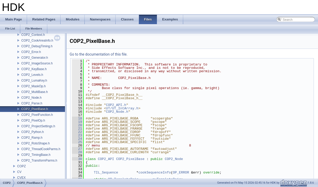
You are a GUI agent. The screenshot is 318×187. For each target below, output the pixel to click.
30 (77, 159)
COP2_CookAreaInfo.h (37, 40)
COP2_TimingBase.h (35, 155)
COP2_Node (174, 159)
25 (77, 142)
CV (19, 172)
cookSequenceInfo (154, 172)
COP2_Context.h (33, 35)
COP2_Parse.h (31, 103)
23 (77, 135)
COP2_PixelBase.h (34, 109)
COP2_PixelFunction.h (37, 115)
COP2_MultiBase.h (34, 92)
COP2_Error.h (31, 52)
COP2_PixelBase (130, 159)
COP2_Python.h (32, 132)
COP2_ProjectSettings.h (38, 126)
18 (77, 118)
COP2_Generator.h (34, 57)
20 (77, 125)
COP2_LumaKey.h (34, 80)
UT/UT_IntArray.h (122, 108)
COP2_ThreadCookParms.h (40, 149)
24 (77, 138)
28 (77, 152)
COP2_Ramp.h (31, 137)
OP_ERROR (181, 172)
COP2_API (106, 159)
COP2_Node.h (31, 97)
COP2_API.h (116, 105)
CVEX (21, 177)
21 (77, 128)
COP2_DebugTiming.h (36, 46)
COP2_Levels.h (32, 75)
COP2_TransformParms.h (39, 160)
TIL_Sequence (106, 172)
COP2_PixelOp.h (33, 120)
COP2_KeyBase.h (34, 69)
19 (77, 121)
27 (77, 148)
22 (77, 132)
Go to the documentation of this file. (99, 54)
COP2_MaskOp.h (33, 86)
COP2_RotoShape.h (35, 143)
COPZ (21, 166)
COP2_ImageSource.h (37, 63)
